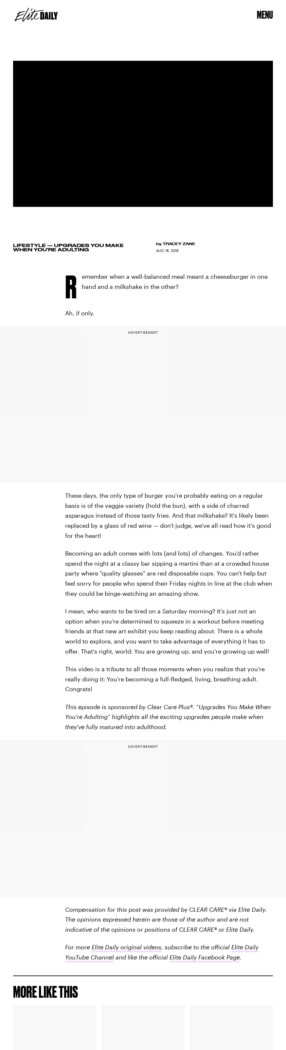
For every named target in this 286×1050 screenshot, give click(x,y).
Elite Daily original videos (126, 947)
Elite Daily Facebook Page (205, 957)
